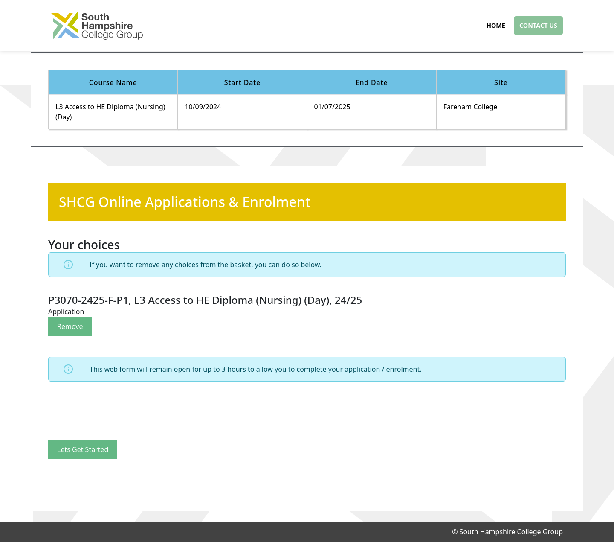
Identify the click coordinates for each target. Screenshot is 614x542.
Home (496, 25)
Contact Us (538, 25)
